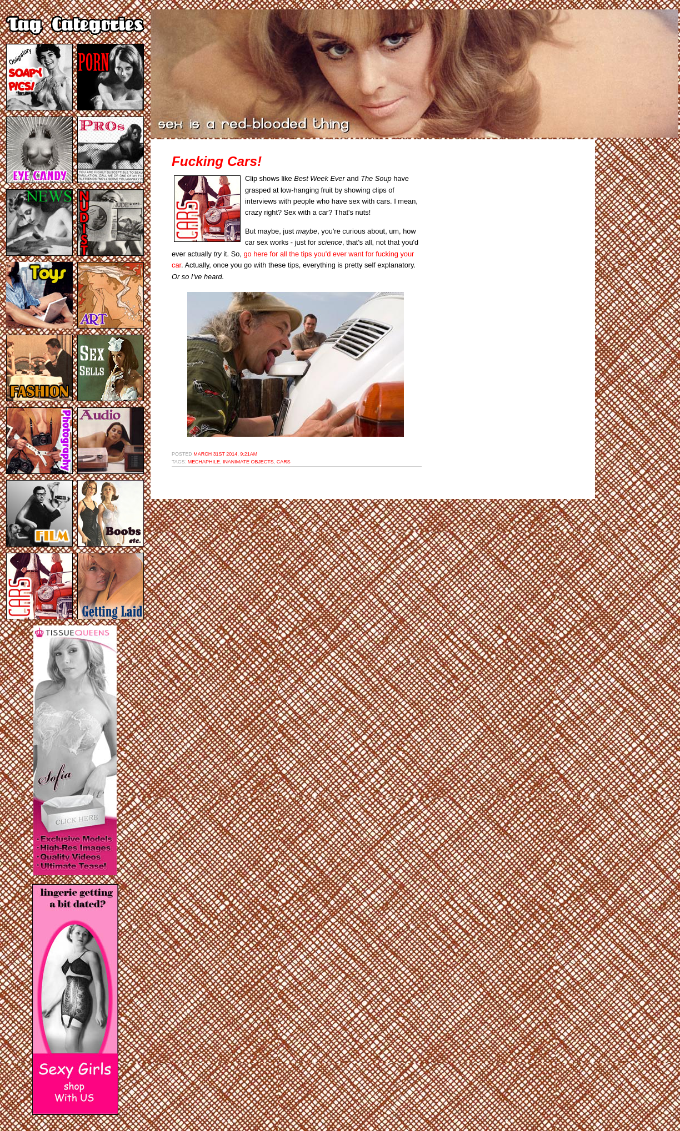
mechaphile (204, 461)
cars (284, 461)
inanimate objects (248, 461)
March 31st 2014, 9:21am (225, 454)
